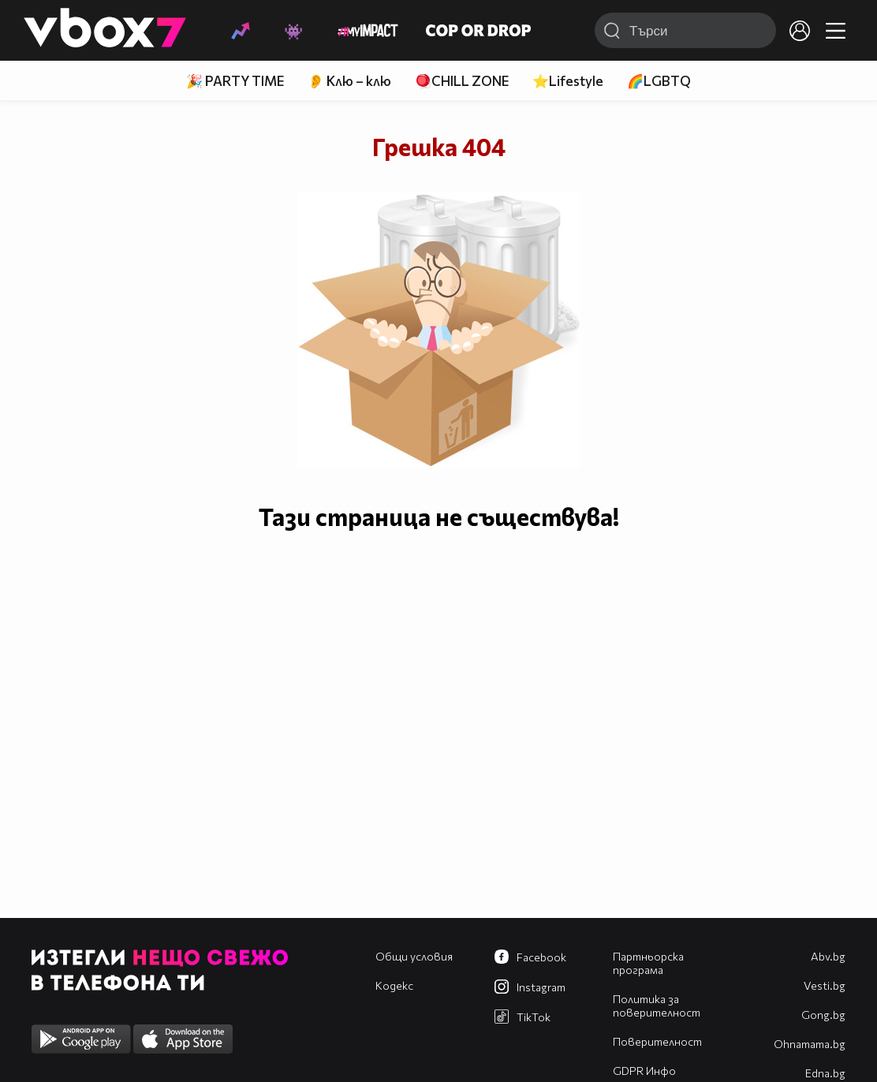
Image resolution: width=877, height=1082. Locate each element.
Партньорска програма (648, 963)
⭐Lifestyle (567, 81)
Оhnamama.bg (809, 1043)
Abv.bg (828, 956)
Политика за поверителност (656, 1005)
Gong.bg (823, 1014)
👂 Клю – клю (349, 81)
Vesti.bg (824, 985)
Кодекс (394, 985)
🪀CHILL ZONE (462, 81)
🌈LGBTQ (659, 81)
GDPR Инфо (644, 1070)
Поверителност (657, 1041)
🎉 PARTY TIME (235, 81)
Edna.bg (825, 1073)
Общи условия (414, 956)
